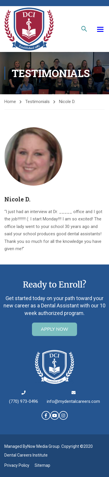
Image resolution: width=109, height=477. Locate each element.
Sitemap (42, 465)
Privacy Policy (16, 465)
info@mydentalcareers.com (73, 401)
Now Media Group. (43, 446)
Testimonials (37, 101)
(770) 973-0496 (23, 401)
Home (10, 101)
